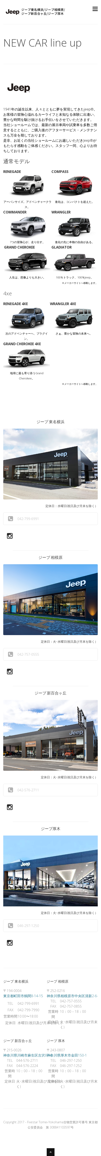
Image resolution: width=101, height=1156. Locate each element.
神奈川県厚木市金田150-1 (67, 1055)
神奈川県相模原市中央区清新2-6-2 (73, 995)
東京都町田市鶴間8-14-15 (23, 995)
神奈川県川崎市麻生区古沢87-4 (27, 1055)
